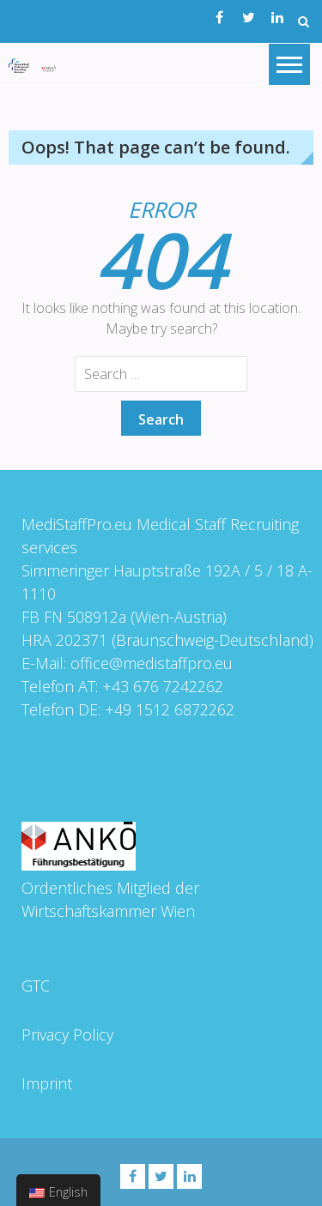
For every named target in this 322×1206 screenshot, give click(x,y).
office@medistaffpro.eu (151, 663)
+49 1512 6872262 (169, 709)
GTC (35, 985)
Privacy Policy (66, 1034)
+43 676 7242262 (161, 686)
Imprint (46, 1083)
